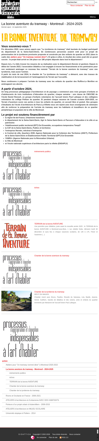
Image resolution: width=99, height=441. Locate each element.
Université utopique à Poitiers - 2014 (20, 413)
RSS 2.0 (64, 437)
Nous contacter (76, 5)
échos (11, 377)
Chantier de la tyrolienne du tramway (24, 390)
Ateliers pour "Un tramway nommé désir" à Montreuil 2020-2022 (32, 365)
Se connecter (42, 437)
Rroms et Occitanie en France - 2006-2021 (23, 396)
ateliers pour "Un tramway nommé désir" (29, 57)
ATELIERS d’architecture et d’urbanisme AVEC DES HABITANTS (32, 400)
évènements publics (17, 373)
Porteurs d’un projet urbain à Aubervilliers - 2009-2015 (28, 404)
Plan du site (89, 5)
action (4, 361)
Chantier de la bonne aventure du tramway (26, 386)
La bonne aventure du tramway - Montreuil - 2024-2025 (29, 369)
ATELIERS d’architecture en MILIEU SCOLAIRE (25, 409)
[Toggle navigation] (93, 17)
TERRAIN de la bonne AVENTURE (23, 382)
